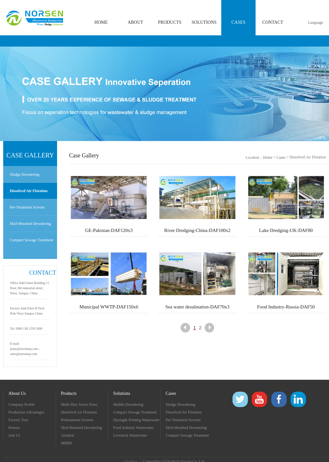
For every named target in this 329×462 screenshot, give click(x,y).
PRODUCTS (169, 22)
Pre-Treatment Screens (27, 207)
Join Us (14, 435)
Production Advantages (26, 412)
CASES (239, 22)
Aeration (67, 435)
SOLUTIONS (204, 22)
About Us (17, 393)
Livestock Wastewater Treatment (130, 436)
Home (267, 157)
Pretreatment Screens (77, 420)
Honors (14, 427)
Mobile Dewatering (128, 404)
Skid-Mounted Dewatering (30, 223)
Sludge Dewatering (24, 174)
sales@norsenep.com (23, 354)
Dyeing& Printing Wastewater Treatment (136, 421)
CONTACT (272, 22)
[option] (164, 94)
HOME (101, 22)
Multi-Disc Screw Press (79, 404)
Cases (280, 157)
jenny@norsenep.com (24, 349)
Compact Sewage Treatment (31, 240)
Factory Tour (18, 420)
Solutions (121, 393)
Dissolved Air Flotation (28, 191)
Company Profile (21, 404)
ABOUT (135, 22)
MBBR (66, 443)
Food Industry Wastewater (133, 427)
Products (69, 393)
